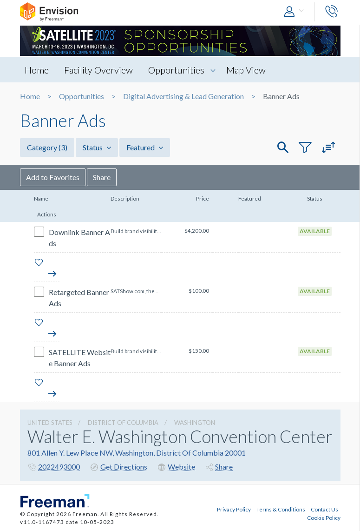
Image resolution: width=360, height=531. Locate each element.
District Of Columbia (123, 422)
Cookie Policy (323, 517)
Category (47, 147)
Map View (246, 69)
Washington (194, 422)
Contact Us (324, 509)
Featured (144, 147)
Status (97, 147)
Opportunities (176, 69)
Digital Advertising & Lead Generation (183, 96)
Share (102, 177)
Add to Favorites (52, 177)
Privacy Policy (234, 509)
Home (37, 69)
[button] (296, 11)
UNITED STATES (49, 422)
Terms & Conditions (280, 509)
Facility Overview (98, 69)
